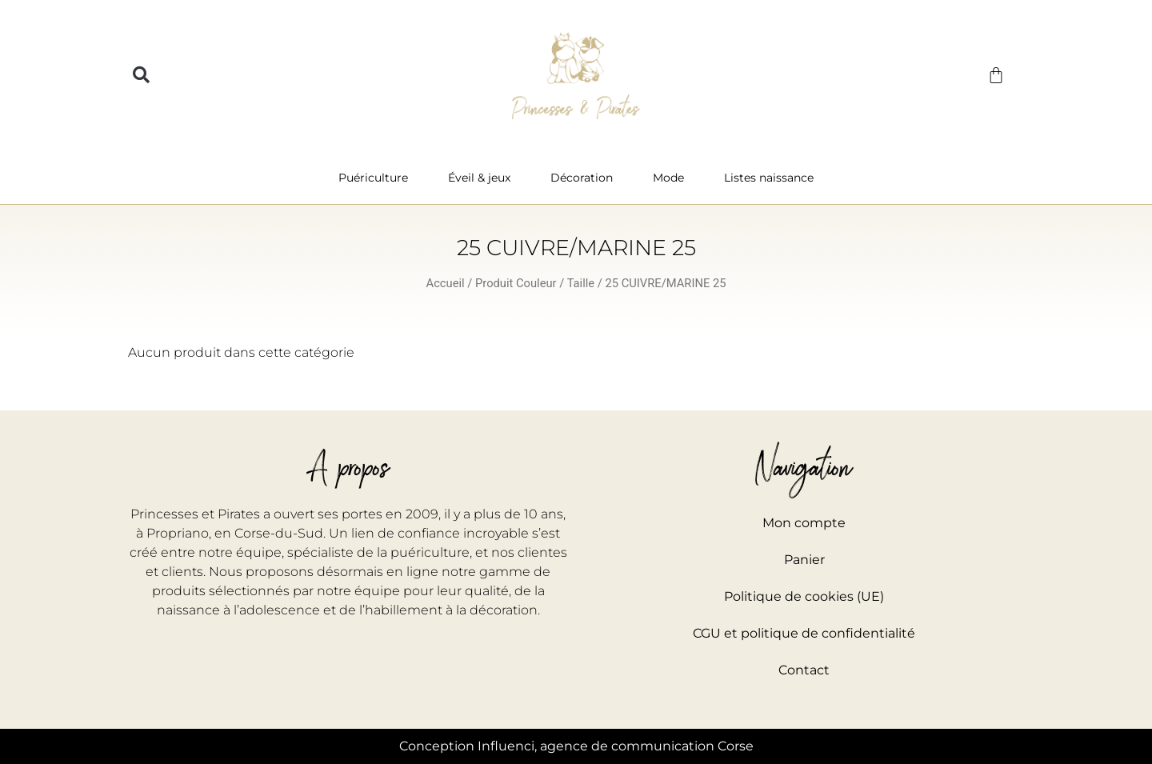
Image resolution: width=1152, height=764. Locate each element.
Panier (804, 559)
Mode (672, 178)
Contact (804, 670)
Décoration (585, 178)
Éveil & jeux (483, 178)
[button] (141, 75)
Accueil (445, 283)
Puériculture (377, 178)
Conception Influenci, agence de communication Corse (576, 746)
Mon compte (804, 522)
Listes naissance (769, 177)
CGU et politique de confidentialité (804, 633)
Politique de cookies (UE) (804, 596)
